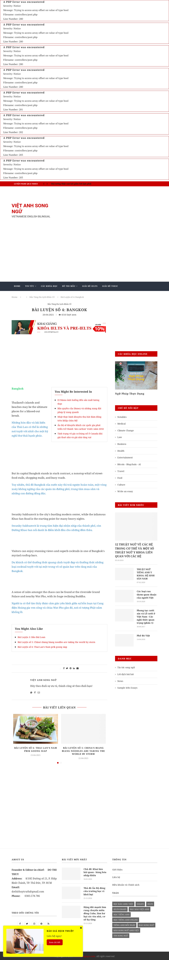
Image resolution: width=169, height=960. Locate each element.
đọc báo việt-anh (139, 908)
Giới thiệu (117, 868)
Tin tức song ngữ (126, 666)
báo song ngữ (146, 924)
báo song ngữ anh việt (126, 929)
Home (17, 286)
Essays (140, 903)
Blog (73, 295)
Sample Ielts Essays (127, 686)
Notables (122, 416)
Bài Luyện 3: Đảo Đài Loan (31, 637)
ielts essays (119, 908)
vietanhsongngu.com (84, 955)
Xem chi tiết (54, 942)
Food (119, 477)
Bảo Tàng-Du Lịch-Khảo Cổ (59, 304)
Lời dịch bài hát (125, 673)
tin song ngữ (120, 934)
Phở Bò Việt (143, 634)
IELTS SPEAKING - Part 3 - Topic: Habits (69, 182)
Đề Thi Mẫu (68, 286)
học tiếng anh (121, 913)
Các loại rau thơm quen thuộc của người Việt (146, 594)
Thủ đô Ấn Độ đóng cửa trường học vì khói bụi (94, 889)
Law (119, 437)
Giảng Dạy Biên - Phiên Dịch (30, 295)
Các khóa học (49, 286)
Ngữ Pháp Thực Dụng (129, 393)
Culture (121, 484)
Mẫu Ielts (58, 295)
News (120, 680)
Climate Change (125, 430)
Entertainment (125, 457)
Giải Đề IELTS (90, 286)
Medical (121, 423)
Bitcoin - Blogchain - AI (129, 464)
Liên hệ (116, 876)
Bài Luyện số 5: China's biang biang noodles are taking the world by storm (56, 642)
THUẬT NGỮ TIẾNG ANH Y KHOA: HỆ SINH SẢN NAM (145, 574)
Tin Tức (29, 286)
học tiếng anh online (125, 918)
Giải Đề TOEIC (110, 286)
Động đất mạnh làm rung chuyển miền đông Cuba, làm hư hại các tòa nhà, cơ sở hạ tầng (95, 911)
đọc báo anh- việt (123, 903)
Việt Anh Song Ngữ (43, 680)
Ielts (150, 903)
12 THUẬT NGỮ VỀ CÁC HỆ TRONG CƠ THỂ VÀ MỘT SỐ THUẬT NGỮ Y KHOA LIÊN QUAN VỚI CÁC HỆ (134, 550)
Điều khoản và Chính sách (125, 884)
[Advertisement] (109, 210)
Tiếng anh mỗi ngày (124, 924)
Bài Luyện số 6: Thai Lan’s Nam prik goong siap (42, 647)
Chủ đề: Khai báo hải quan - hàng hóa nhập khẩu (95, 871)
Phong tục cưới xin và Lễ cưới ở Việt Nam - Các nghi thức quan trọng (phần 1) (147, 615)
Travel (120, 471)
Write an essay (125, 491)
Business (121, 444)
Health (120, 450)
